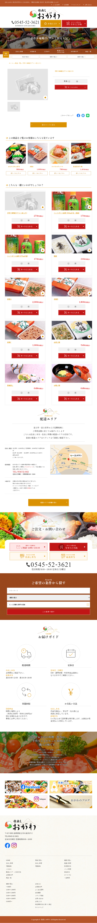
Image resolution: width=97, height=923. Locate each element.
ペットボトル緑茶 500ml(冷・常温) (66, 213)
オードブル (67, 875)
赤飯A (9, 299)
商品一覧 (88, 51)
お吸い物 (57, 385)
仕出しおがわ (45, 920)
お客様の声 (74, 51)
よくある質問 (56, 4)
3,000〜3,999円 (11, 895)
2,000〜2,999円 (11, 893)
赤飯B (56, 299)
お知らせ (38, 884)
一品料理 (67, 878)
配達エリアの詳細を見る (48, 503)
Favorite (45, 97)
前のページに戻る (43, 124)
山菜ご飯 (57, 342)
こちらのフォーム (28, 467)
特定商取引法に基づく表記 (43, 904)
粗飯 (55, 256)
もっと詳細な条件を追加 (49, 604)
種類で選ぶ (54, 56)
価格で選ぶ (81, 56)
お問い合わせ (88, 4)
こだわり (47, 51)
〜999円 (8, 887)
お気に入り (38, 901)
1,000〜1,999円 (11, 890)
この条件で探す (48, 612)
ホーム (11, 63)
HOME (8, 860)
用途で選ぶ (26, 56)
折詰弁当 (67, 872)
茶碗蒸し (10, 385)
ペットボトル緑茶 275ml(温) (17, 256)
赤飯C (9, 342)
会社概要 (66, 4)
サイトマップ (76, 4)
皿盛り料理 (67, 863)
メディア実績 (39, 895)
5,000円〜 (9, 901)
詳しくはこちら (16, 173)
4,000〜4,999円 (11, 898)
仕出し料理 (19, 51)
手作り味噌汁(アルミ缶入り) (17, 213)
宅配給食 (33, 51)
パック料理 (67, 869)
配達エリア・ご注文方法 (61, 51)
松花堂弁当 (67, 866)
